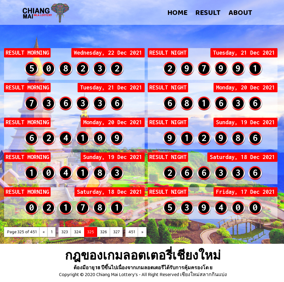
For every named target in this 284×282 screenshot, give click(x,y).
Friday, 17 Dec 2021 (245, 192)
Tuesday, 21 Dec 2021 (244, 53)
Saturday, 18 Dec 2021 (242, 157)
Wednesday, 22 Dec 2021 (108, 53)
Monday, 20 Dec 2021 (245, 87)
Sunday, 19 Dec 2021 (245, 122)
